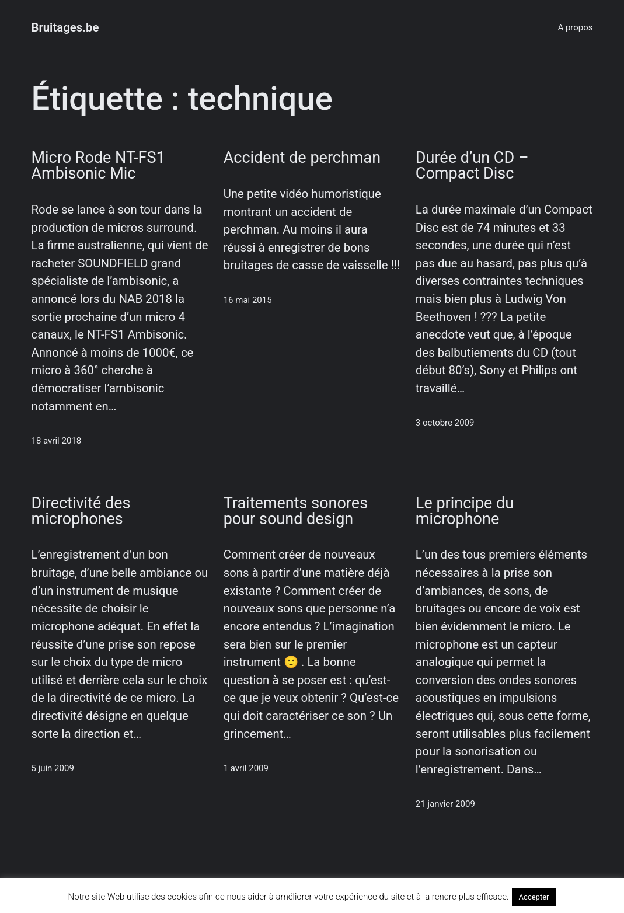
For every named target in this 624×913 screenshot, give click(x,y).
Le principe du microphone (465, 511)
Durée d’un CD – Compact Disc (472, 166)
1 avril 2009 (246, 768)
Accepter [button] (534, 897)
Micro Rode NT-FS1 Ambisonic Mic (98, 166)
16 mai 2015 (248, 300)
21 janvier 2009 (445, 804)
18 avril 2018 (56, 440)
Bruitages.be (65, 27)
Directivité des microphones (80, 511)
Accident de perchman (302, 158)
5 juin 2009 (52, 768)
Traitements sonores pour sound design (296, 511)
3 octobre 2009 (445, 422)
